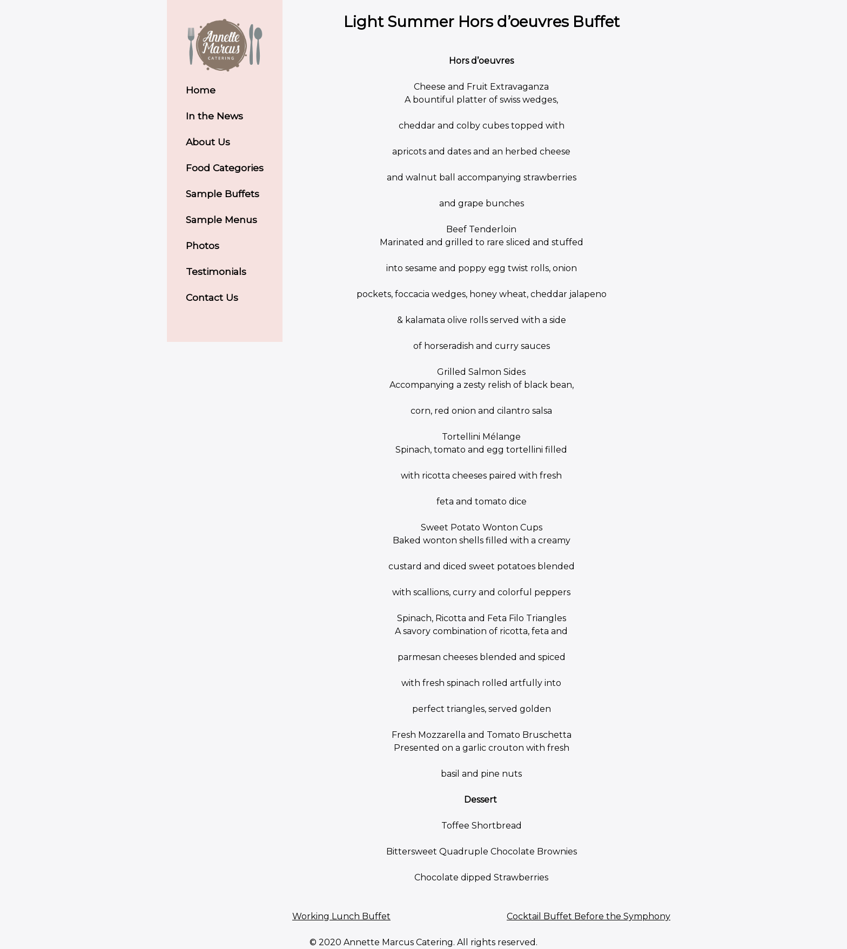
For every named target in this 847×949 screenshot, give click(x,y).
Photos (202, 245)
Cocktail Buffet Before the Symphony (588, 916)
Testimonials (216, 271)
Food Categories (225, 167)
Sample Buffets (222, 193)
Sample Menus (221, 219)
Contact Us (212, 297)
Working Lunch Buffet (341, 916)
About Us (208, 141)
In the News (214, 116)
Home (201, 90)
